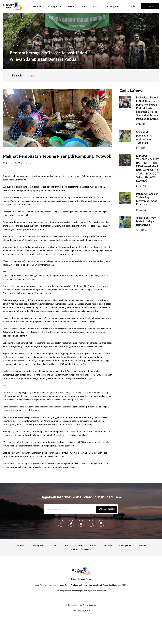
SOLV (87, 611)
